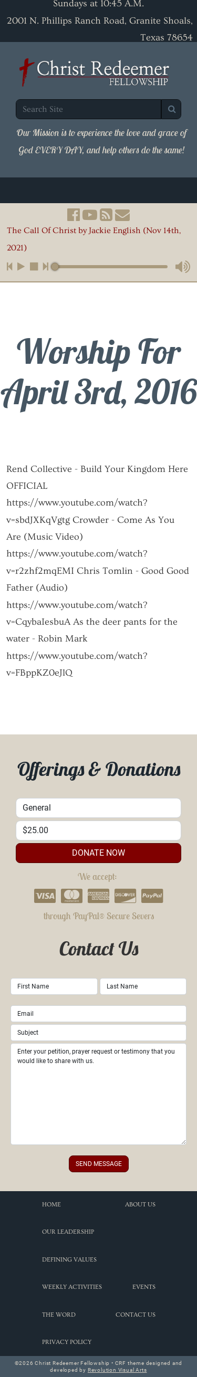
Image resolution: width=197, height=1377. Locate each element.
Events (143, 1287)
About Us (140, 1204)
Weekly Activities (72, 1287)
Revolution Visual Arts (117, 1370)
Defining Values (69, 1259)
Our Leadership (68, 1231)
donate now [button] (98, 853)
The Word (59, 1314)
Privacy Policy (66, 1342)
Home (51, 1204)
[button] (73, 214)
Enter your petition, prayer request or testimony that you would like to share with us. (98, 1094)
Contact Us (135, 1314)
